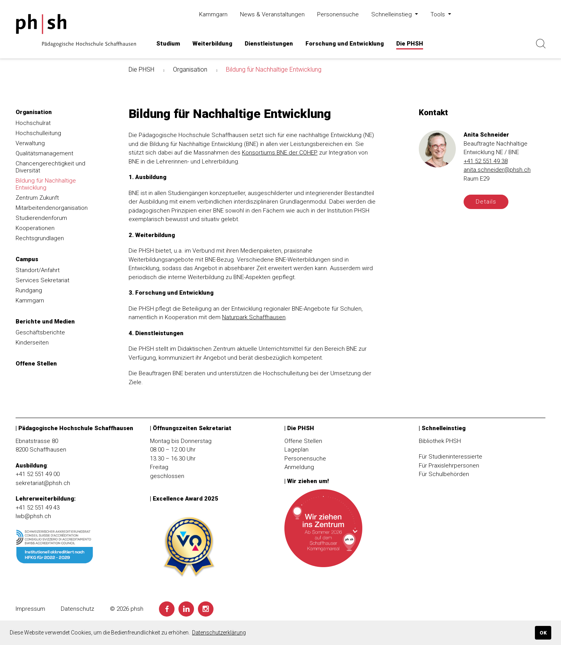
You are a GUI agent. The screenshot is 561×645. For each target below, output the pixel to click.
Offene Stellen (303, 441)
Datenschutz (77, 608)
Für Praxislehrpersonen (449, 465)
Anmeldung (299, 467)
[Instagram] (205, 609)
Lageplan (296, 449)
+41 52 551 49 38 (486, 161)
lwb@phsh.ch (33, 516)
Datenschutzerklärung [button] (219, 632)
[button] (168, 43)
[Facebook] (167, 609)
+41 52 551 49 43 (38, 507)
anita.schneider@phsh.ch (497, 169)
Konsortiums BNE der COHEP (280, 152)
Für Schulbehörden (444, 474)
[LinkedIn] (186, 609)
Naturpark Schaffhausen (254, 317)
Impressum (30, 608)
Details (486, 201)
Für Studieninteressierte (450, 456)
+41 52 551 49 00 (38, 474)
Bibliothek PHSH (440, 441)
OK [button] (543, 633)
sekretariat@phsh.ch (43, 483)
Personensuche (305, 458)
